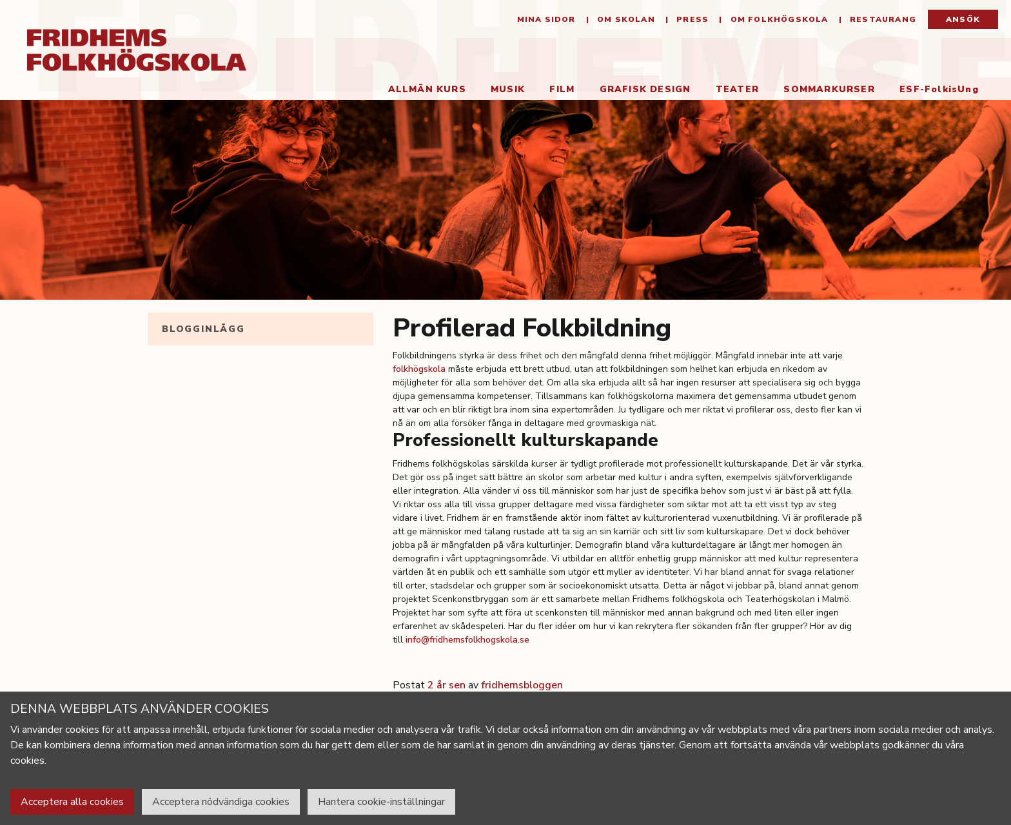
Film (561, 89)
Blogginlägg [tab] (203, 329)
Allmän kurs (427, 89)
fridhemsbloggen (522, 685)
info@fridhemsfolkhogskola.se (467, 640)
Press (691, 19)
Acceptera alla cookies (72, 802)
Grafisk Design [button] (645, 89)
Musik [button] (508, 89)
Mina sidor (546, 19)
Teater (737, 89)
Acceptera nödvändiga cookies (221, 802)
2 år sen (446, 685)
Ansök (963, 19)
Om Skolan (624, 19)
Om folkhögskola (777, 19)
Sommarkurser (828, 89)
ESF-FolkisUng (939, 89)
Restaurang (881, 19)
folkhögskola (419, 369)
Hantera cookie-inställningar (381, 802)
